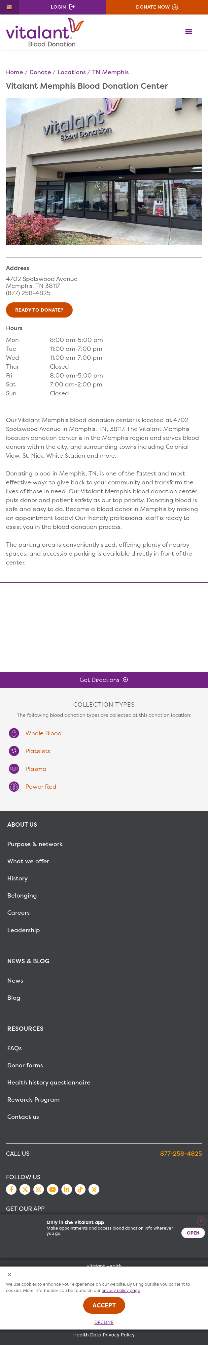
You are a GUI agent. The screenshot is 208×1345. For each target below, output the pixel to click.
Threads (93, 1189)
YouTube (52, 1189)
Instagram (38, 1189)
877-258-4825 (181, 1153)
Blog (13, 997)
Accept (104, 1305)
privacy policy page (120, 1290)
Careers (18, 912)
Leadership (23, 930)
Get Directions (100, 680)
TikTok (80, 1189)
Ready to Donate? (39, 310)
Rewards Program (33, 1099)
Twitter (24, 1189)
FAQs (14, 1048)
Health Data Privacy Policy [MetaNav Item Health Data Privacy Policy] (104, 1334)
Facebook (11, 1189)
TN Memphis (110, 72)
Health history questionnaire (48, 1082)
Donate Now (153, 7)
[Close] (201, 1221)
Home (14, 72)
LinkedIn (66, 1189)
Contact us (23, 1117)
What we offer (28, 861)
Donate (40, 72)
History (17, 878)
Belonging (22, 895)
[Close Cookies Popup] (10, 1275)
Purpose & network (35, 844)
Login (58, 7)
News (15, 980)
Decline (104, 1322)
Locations (71, 72)
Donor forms (25, 1065)
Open (193, 1233)
